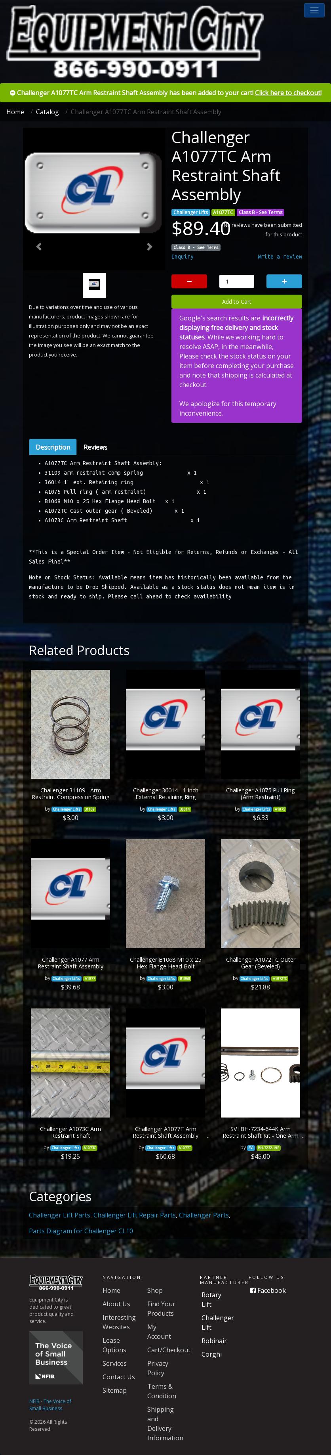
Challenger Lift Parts (59, 1215)
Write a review (280, 256)
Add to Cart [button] (236, 301)
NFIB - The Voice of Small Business (50, 1405)
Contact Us (119, 1377)
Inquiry (182, 256)
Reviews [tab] (95, 447)
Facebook (268, 1290)
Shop (155, 1290)
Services (115, 1363)
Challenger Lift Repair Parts (134, 1215)
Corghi (212, 1354)
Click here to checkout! (288, 92)
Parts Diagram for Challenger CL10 (81, 1231)
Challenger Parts (204, 1215)
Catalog (47, 111)
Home (15, 111)
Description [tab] (53, 447)
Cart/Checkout (168, 1350)
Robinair (214, 1340)
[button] (314, 10)
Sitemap (115, 1390)
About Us (116, 1304)
